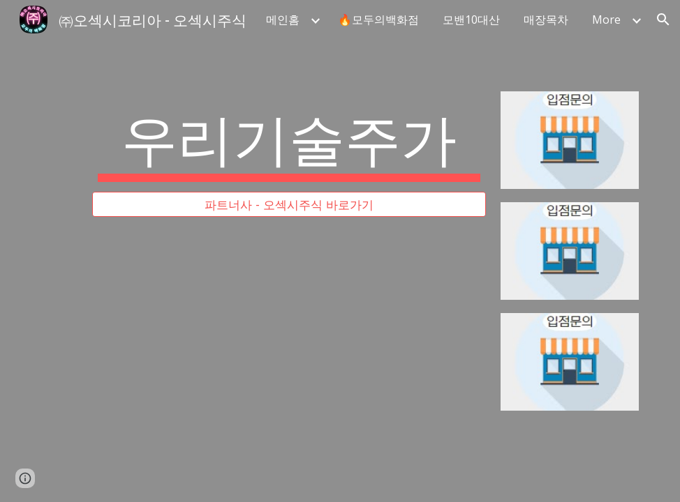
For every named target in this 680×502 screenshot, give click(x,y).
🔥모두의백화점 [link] (378, 19)
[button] (663, 19)
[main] (288, 141)
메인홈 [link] (283, 19)
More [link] (606, 19)
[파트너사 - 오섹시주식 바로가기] (289, 205)
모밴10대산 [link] (471, 19)
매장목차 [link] (546, 19)
